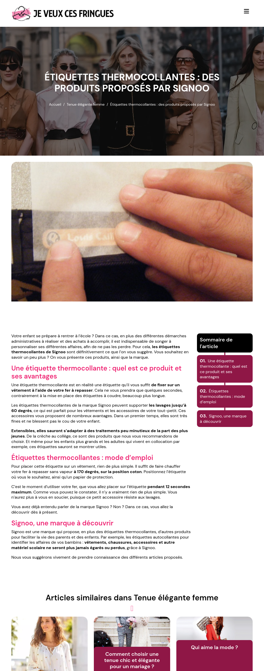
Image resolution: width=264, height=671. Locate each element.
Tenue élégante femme (86, 104)
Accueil (55, 104)
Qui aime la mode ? (214, 647)
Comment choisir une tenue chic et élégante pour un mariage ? (132, 660)
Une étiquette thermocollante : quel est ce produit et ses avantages (223, 369)
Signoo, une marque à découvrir (223, 418)
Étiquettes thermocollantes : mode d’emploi (222, 396)
